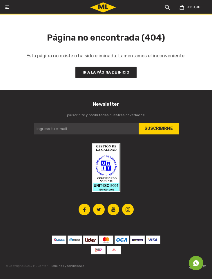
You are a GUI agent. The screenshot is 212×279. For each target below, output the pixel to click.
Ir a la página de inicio (106, 72)
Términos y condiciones (67, 266)
